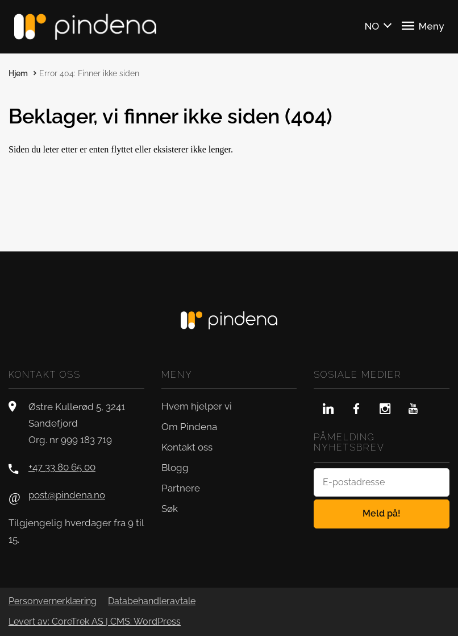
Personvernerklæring (53, 601)
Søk (169, 508)
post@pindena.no (66, 495)
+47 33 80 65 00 (61, 467)
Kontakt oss (187, 447)
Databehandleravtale (151, 601)
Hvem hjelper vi (196, 406)
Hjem (18, 73)
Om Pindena (189, 426)
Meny (423, 25)
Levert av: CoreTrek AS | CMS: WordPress (95, 622)
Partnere (180, 488)
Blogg (175, 467)
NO (372, 26)
